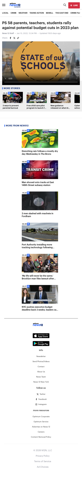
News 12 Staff (8, 33)
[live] (74, 5)
